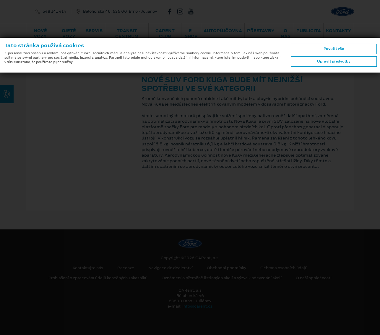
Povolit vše (334, 48)
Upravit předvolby (333, 61)
